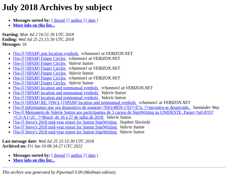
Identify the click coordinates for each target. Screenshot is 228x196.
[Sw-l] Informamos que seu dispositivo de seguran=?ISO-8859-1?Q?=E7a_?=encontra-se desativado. (102, 107)
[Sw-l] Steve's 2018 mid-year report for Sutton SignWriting (65, 122)
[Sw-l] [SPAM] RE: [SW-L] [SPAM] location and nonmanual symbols (75, 102)
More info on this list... (34, 25)
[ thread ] (59, 20)
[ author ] (77, 20)
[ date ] (92, 20)
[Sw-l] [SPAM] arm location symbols (46, 53)
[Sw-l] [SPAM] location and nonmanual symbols (56, 87)
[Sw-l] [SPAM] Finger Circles (40, 58)
